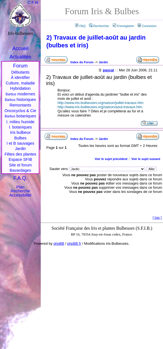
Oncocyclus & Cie (20, 110)
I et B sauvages (20, 143)
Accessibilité (20, 195)
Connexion (147, 26)
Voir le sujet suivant (145, 159)
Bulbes (20, 138)
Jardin (103, 62)
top (157, 217)
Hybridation (20, 88)
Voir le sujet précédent (111, 159)
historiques (20, 99)
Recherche (20, 191)
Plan (20, 187)
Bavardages (20, 170)
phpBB (59, 243)
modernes (20, 94)
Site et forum (20, 165)
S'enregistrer (123, 26)
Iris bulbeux (20, 132)
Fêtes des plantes (20, 154)
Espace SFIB (20, 159)
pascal (108, 70)
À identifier (20, 77)
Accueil (20, 48)
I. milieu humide (20, 122)
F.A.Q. (20, 178)
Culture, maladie (20, 83)
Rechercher (99, 26)
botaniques (20, 116)
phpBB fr (74, 243)
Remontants (20, 105)
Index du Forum (82, 62)
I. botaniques (20, 127)
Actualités (20, 57)
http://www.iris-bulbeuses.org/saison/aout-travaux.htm (99, 107)
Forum (20, 66)
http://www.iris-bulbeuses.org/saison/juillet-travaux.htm (100, 103)
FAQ (80, 26)
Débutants (20, 72)
